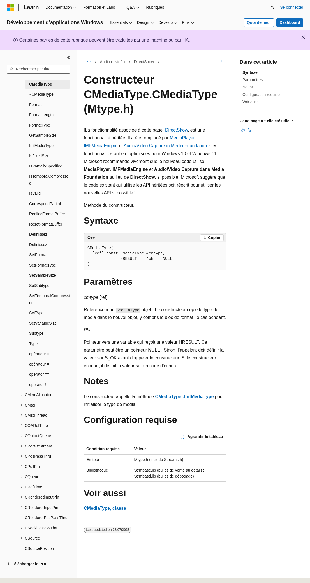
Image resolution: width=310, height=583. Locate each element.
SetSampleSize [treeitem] (42, 275)
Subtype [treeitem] (36, 333)
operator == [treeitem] (39, 374)
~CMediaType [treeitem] (41, 94)
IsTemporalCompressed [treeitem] (48, 179)
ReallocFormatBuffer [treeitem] (47, 214)
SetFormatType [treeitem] (42, 265)
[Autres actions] (221, 62)
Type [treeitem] (33, 343)
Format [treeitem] (35, 104)
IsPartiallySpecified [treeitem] (45, 166)
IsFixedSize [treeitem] (39, 155)
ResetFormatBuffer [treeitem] (45, 224)
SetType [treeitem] (36, 313)
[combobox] (38, 69)
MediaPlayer (182, 138)
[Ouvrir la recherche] (272, 8)
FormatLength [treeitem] (41, 115)
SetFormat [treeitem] (38, 255)
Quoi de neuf (259, 22)
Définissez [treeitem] (38, 234)
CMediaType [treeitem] (40, 84)
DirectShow (144, 61)
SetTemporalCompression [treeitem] (49, 299)
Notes (247, 87)
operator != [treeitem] (38, 384)
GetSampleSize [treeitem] (42, 135)
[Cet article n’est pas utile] (249, 130)
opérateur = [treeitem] (39, 354)
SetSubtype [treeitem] (39, 285)
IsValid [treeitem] (35, 193)
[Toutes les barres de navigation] (89, 62)
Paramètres (252, 79)
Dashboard (289, 22)
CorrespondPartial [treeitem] (45, 203)
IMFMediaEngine (101, 145)
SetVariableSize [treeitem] (43, 323)
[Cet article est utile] (243, 130)
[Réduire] (69, 57)
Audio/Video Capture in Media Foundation (165, 145)
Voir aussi (251, 102)
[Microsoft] (10, 7)
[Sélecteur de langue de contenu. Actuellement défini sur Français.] (20, 573)
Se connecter (292, 7)
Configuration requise (261, 94)
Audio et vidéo (112, 61)
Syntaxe (250, 72)
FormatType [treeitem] (39, 125)
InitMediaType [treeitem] (41, 145)
